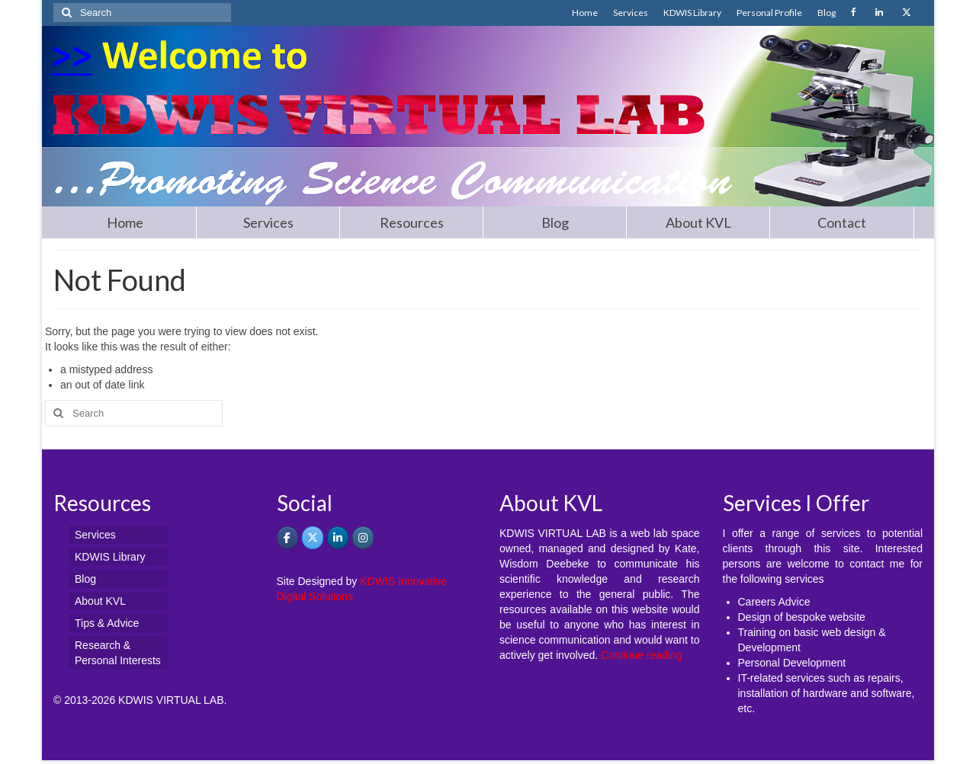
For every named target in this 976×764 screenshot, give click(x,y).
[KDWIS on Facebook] (287, 537)
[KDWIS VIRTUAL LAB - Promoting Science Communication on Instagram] (363, 537)
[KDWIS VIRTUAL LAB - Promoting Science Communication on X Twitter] (312, 537)
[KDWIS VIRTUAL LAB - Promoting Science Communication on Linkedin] (337, 537)
